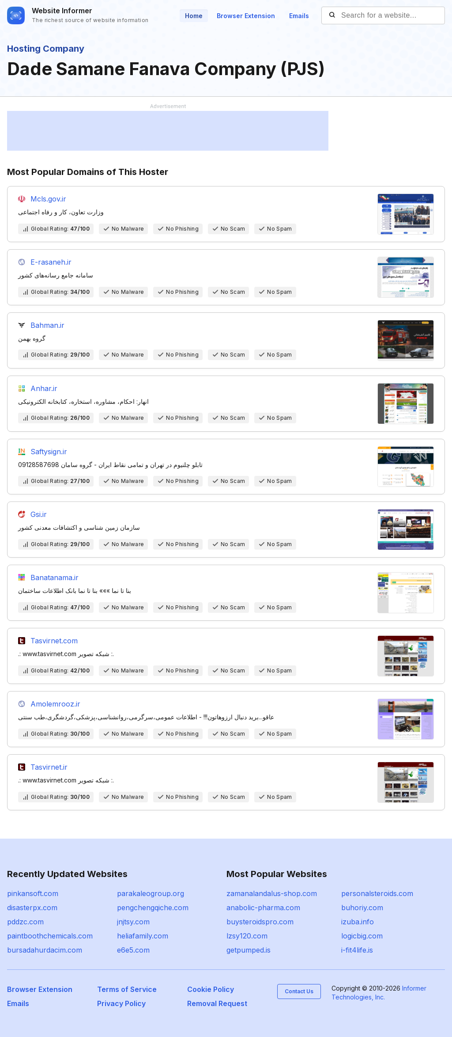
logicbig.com (362, 935)
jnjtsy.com (133, 921)
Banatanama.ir (54, 577)
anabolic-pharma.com (263, 907)
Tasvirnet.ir (49, 767)
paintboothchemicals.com (50, 935)
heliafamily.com (142, 935)
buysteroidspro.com (260, 921)
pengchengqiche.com (152, 907)
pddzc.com (25, 921)
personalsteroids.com (377, 893)
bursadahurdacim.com (44, 950)
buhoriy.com (362, 907)
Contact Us (299, 991)
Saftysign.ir (48, 451)
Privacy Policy (121, 1003)
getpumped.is (248, 950)
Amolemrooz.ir (55, 703)
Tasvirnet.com (54, 640)
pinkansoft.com (32, 893)
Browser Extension (246, 15)
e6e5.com (133, 950)
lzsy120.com (246, 935)
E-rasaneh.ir (51, 262)
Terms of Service (127, 989)
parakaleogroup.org (150, 893)
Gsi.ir (38, 514)
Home (194, 15)
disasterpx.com (32, 907)
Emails (299, 15)
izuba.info (357, 921)
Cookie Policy (210, 989)
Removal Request (217, 1003)
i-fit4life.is (357, 950)
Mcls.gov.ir (48, 198)
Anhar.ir (43, 388)
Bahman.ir (47, 325)
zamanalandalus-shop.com (271, 893)
